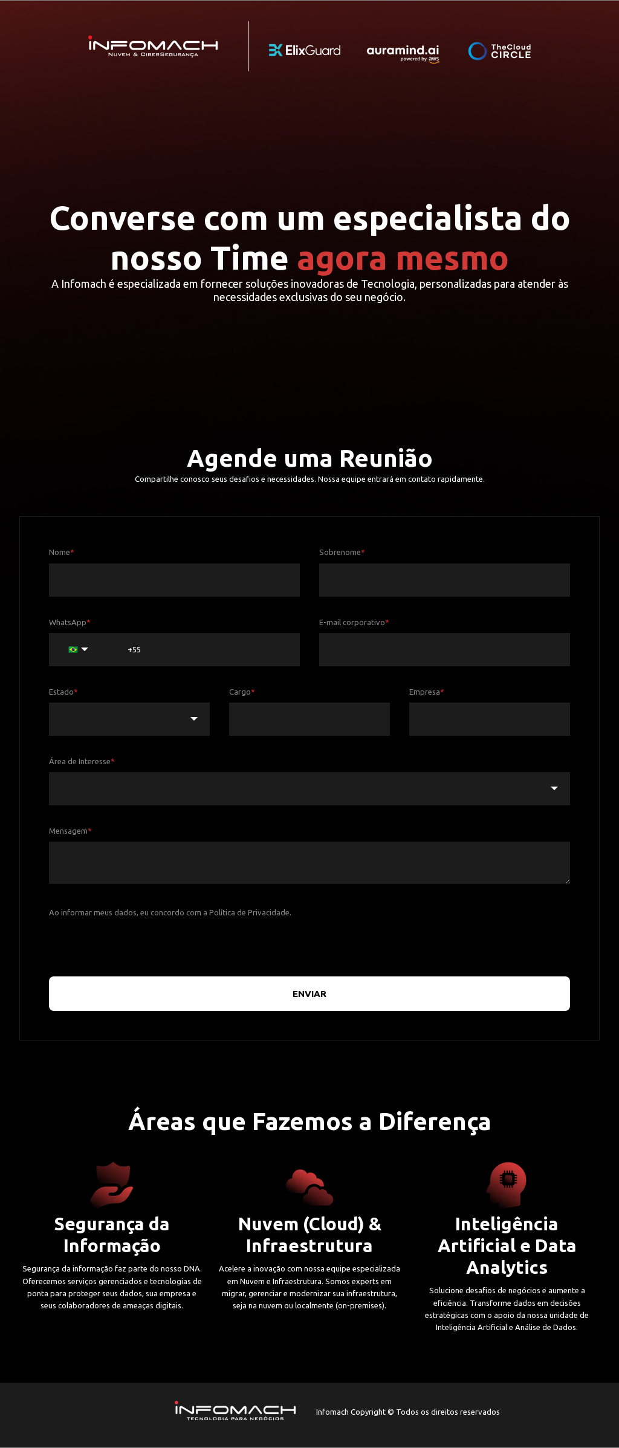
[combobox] (129, 719)
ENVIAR (309, 994)
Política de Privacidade (249, 912)
